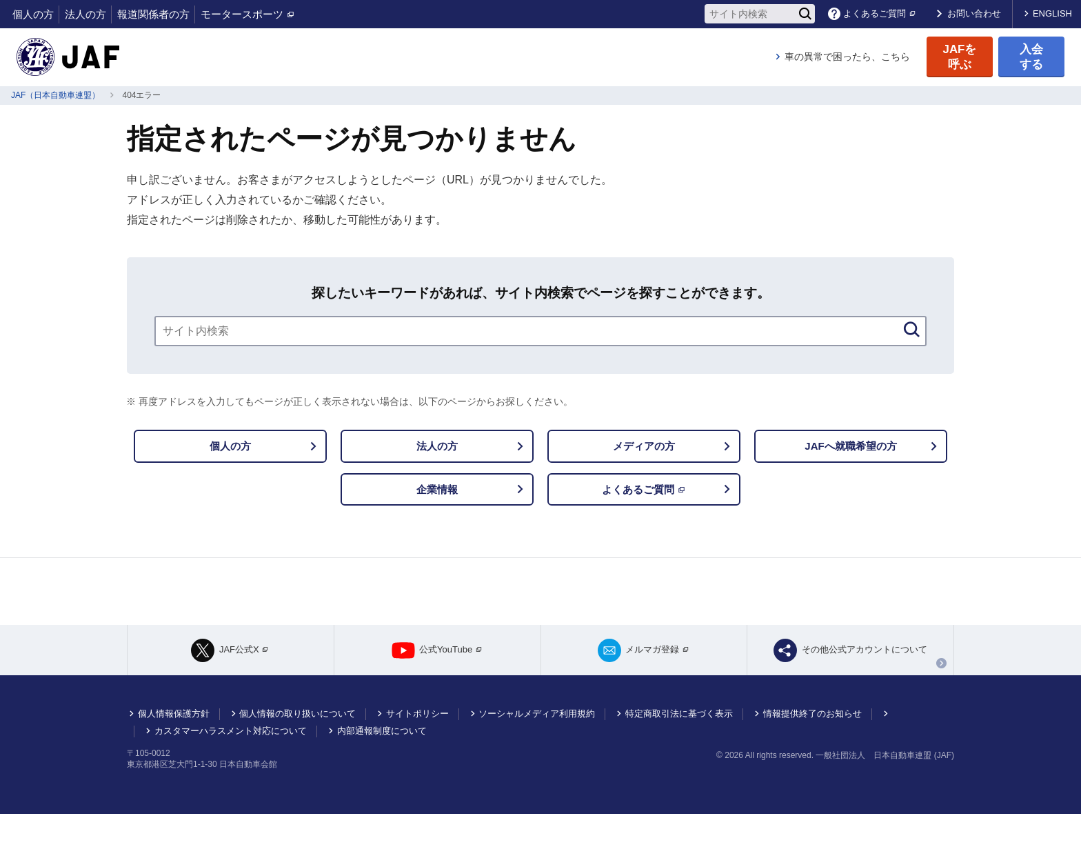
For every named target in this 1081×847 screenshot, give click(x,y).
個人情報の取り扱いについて (297, 746)
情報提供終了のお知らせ (812, 746)
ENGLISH (1052, 13)
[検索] (805, 13)
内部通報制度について (382, 764)
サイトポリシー (417, 746)
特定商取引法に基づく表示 (679, 746)
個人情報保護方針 (174, 746)
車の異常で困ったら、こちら (847, 56)
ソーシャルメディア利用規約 (536, 746)
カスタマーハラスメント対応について (230, 764)
